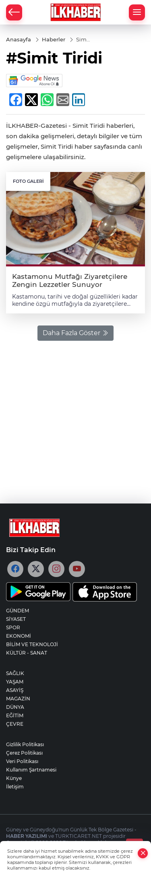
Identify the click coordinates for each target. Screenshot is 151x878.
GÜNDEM (17, 611)
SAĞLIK (15, 673)
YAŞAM (14, 682)
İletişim (15, 787)
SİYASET (16, 619)
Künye (14, 778)
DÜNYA (15, 707)
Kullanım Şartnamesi (31, 770)
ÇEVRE (14, 724)
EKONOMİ (18, 636)
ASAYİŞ (14, 690)
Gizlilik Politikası (25, 744)
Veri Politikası (22, 761)
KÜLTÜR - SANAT (26, 653)
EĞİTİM (14, 715)
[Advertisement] (75, 418)
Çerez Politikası (24, 753)
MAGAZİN (18, 699)
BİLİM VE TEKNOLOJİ (32, 644)
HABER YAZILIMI (26, 836)
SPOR (13, 627)
